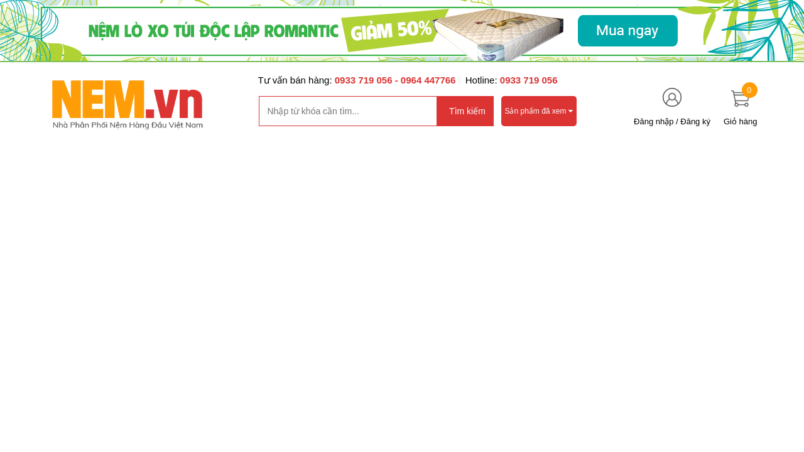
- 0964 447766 (425, 80)
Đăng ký (695, 121)
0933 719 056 (365, 80)
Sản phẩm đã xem (539, 111)
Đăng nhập (653, 121)
